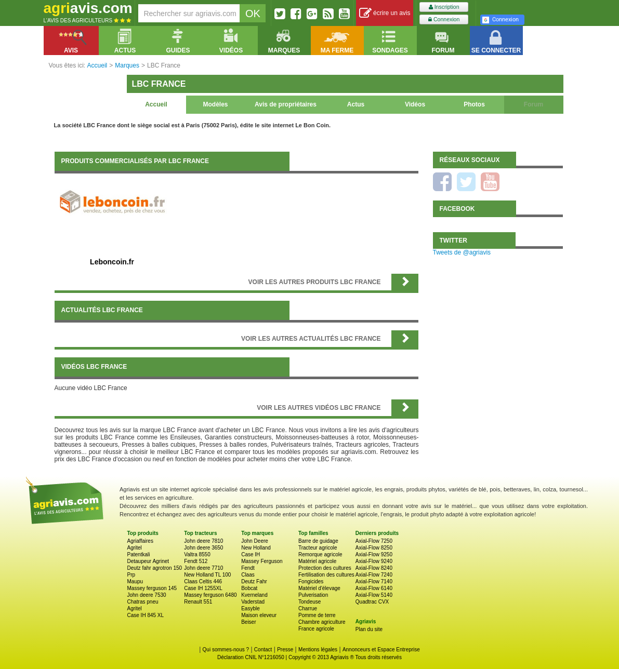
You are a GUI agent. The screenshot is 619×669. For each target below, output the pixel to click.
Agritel (134, 548)
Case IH (250, 554)
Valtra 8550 (197, 554)
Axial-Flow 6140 (373, 588)
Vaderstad (253, 602)
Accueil (156, 104)
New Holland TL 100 (207, 575)
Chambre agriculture (322, 622)
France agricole (316, 629)
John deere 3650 (203, 548)
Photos (474, 104)
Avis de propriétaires (286, 104)
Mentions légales (317, 649)
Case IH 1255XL (203, 588)
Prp (131, 575)
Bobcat (249, 588)
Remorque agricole (320, 554)
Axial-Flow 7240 (373, 575)
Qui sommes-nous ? (226, 649)
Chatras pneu (143, 602)
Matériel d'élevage (319, 588)
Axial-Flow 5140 (373, 595)
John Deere (254, 541)
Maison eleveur (258, 615)
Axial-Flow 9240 (373, 561)
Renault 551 (198, 602)
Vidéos (415, 104)
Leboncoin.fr (112, 262)
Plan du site (369, 629)
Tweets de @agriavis (462, 252)
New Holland (256, 548)
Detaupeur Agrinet (148, 561)
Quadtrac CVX (372, 602)
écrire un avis (385, 13)
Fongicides (310, 581)
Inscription (444, 7)
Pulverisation (313, 595)
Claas (248, 575)
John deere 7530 (146, 595)
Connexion (443, 19)
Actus (355, 104)
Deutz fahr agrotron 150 (154, 568)
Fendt (248, 568)
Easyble (250, 608)
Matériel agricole (317, 561)
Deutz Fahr (254, 581)
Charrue (307, 608)
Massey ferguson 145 (152, 588)
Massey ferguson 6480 (210, 595)
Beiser (248, 622)
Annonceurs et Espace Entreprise (381, 649)
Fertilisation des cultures (326, 575)
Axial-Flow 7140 (373, 581)
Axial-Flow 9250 (373, 554)
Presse (285, 649)
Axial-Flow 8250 (373, 548)
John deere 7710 (203, 568)
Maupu (135, 581)
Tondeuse (309, 602)
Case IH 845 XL (145, 615)
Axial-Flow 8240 (373, 568)
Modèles (215, 104)
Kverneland (254, 595)
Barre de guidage (318, 541)
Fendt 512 (195, 561)
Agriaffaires (140, 541)
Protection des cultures (324, 568)
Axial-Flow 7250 (373, 541)
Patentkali (138, 554)
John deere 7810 (203, 541)
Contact (263, 649)
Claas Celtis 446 (203, 581)
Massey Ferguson (261, 561)
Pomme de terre (317, 615)
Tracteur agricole (317, 548)
